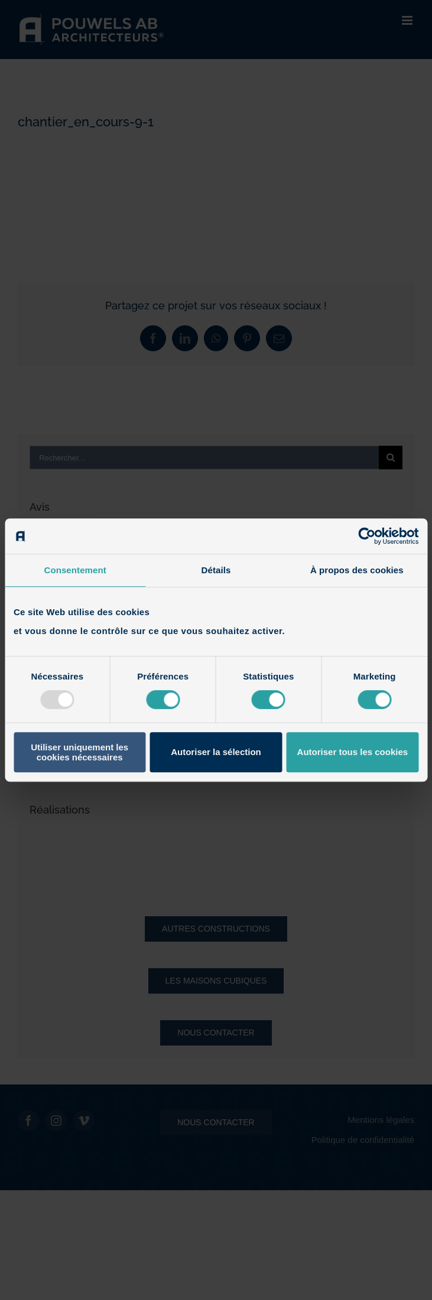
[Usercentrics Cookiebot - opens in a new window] (366, 536)
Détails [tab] (216, 570)
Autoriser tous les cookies (352, 752)
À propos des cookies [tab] (357, 570)
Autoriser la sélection (216, 752)
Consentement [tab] (75, 570)
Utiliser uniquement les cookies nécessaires (79, 752)
